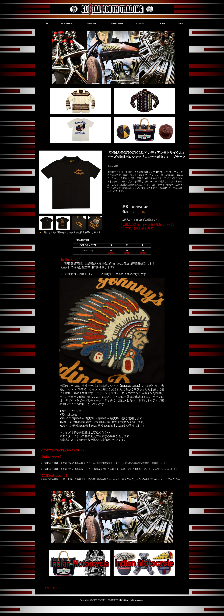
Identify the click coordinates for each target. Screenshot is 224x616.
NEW (180, 23)
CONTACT (141, 23)
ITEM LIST (93, 23)
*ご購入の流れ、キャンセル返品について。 (148, 224)
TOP (45, 23)
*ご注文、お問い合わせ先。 (138, 228)
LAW (162, 23)
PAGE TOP (51, 587)
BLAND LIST (67, 23)
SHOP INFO (117, 23)
